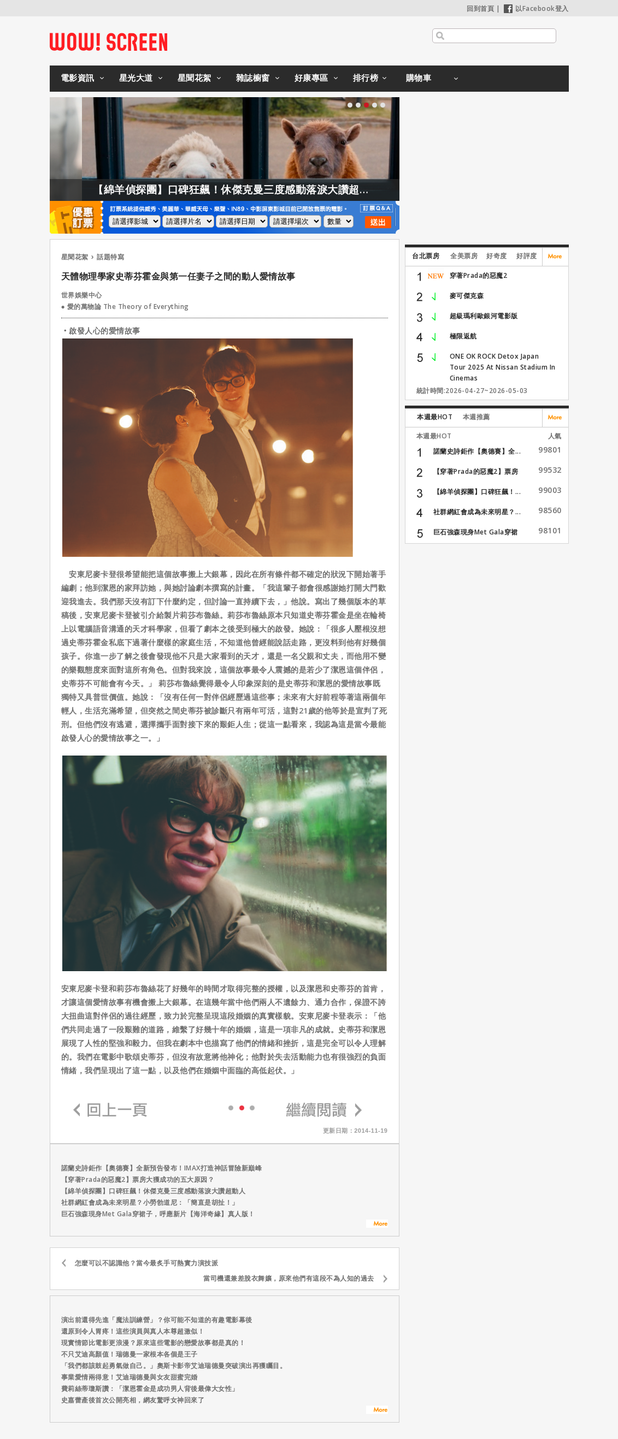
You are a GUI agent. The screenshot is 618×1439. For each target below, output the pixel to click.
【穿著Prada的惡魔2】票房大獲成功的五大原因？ (138, 1179)
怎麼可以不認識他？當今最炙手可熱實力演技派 (147, 1263)
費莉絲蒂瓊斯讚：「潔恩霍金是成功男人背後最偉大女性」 (150, 1388)
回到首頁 (480, 8)
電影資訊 (78, 77)
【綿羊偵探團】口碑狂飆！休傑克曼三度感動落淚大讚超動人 (257, 189)
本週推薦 (476, 416)
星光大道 (136, 77)
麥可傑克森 (467, 295)
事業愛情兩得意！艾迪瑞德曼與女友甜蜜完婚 (129, 1377)
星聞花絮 (194, 77)
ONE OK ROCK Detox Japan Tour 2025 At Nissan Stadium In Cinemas (503, 367)
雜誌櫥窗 (253, 77)
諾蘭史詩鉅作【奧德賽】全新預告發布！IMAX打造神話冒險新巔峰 (161, 1168)
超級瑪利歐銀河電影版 (484, 315)
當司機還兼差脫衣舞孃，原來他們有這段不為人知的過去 (288, 1278)
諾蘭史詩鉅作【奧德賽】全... (477, 451)
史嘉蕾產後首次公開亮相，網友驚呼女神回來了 (133, 1400)
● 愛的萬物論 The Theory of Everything (125, 306)
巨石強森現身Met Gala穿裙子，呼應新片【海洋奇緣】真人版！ (158, 1213)
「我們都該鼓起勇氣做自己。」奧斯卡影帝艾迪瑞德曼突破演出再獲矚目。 (174, 1365)
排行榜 (366, 77)
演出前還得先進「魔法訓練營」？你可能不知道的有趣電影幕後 (156, 1319)
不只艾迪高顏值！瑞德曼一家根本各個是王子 (129, 1354)
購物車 (419, 77)
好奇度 (496, 255)
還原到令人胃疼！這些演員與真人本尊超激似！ (133, 1331)
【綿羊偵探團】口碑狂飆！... (477, 491)
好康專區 (311, 77)
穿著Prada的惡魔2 (479, 275)
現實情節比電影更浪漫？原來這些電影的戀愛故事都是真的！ (153, 1342)
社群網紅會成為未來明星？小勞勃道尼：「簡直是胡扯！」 (150, 1202)
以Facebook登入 (536, 8)
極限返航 (463, 336)
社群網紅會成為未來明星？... (477, 511)
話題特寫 (110, 256)
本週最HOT (434, 416)
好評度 (526, 255)
